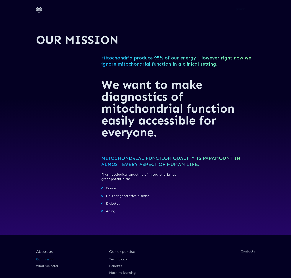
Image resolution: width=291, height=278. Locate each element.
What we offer (47, 275)
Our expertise (82, 9)
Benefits (115, 275)
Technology (118, 268)
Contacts (111, 9)
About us (53, 9)
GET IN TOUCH (240, 9)
